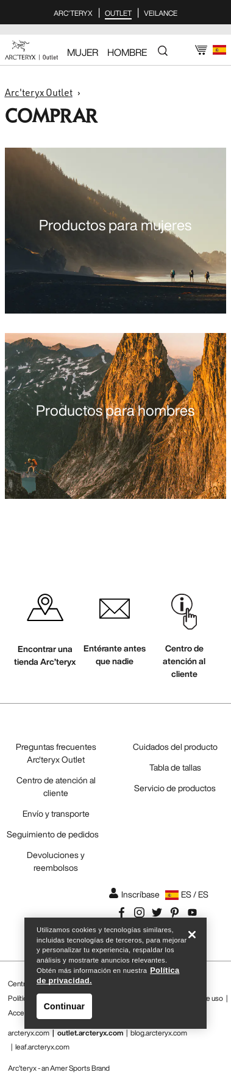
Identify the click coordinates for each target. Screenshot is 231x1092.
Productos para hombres (115, 410)
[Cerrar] (192, 937)
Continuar (64, 1008)
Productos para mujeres (115, 225)
